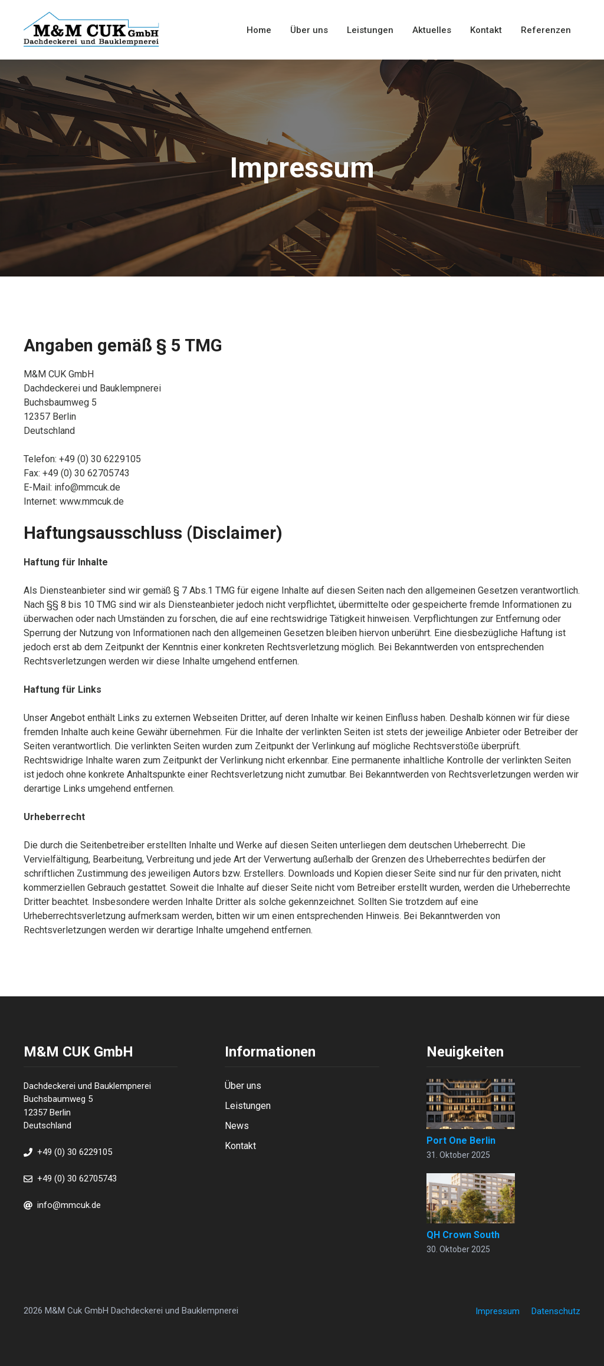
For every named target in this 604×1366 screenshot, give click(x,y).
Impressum (497, 1311)
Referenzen (546, 30)
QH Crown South (463, 1234)
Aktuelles (431, 30)
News (237, 1125)
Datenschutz (555, 1311)
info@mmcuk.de (69, 1205)
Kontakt (486, 30)
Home (259, 30)
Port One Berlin (460, 1140)
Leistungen (370, 30)
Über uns (309, 30)
